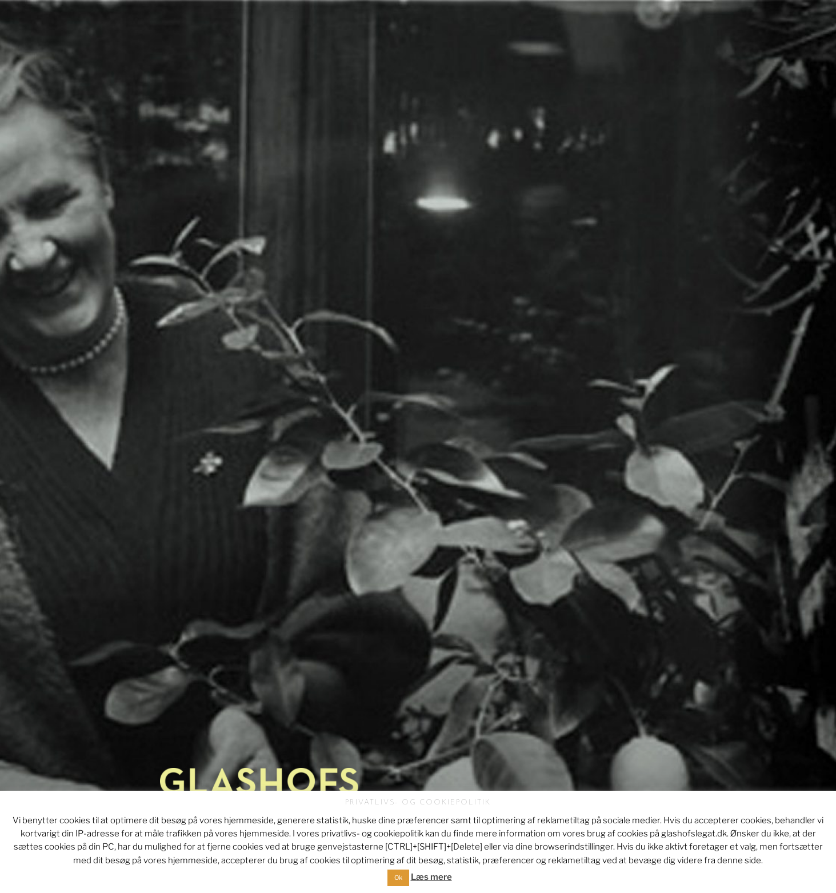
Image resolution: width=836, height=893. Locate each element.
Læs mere (431, 877)
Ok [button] (398, 878)
